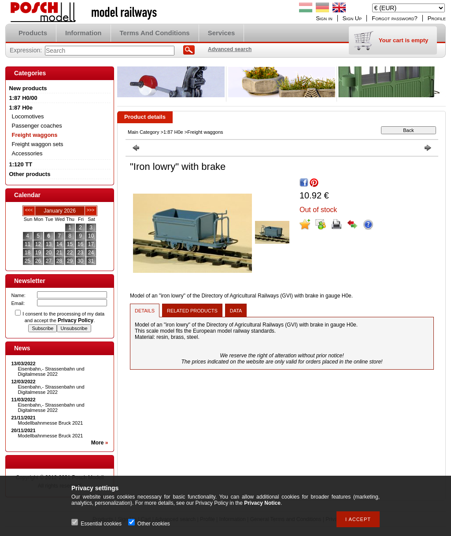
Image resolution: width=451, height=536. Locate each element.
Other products (30, 174)
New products (28, 88)
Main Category (143, 132)
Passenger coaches (37, 125)
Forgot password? (395, 18)
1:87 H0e (173, 132)
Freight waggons (35, 135)
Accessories (27, 153)
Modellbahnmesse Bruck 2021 (50, 423)
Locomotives (28, 116)
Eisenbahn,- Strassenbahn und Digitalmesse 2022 (51, 371)
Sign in (324, 18)
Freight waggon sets (37, 144)
